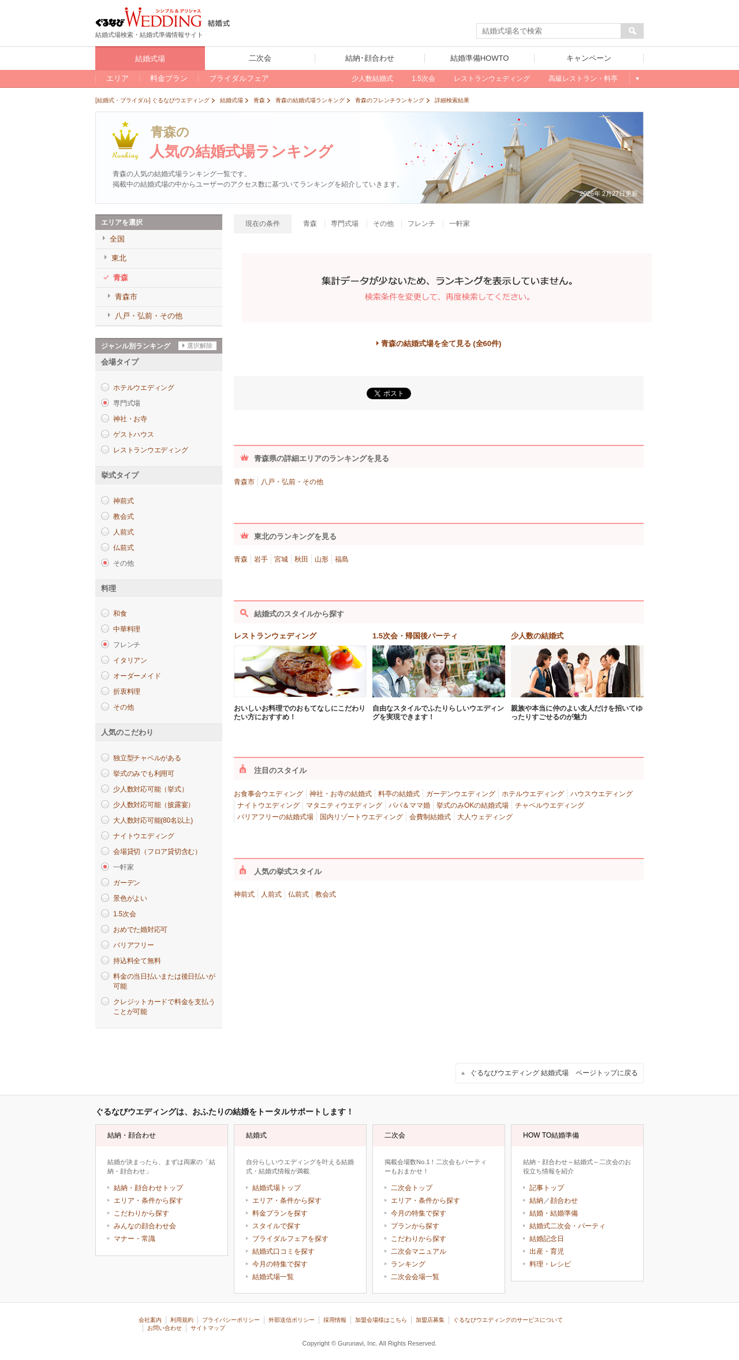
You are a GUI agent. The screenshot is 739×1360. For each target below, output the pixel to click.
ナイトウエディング (143, 836)
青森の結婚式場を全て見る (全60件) (441, 343)
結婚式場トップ (276, 1188)
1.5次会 (124, 914)
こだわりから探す (141, 1213)
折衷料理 (126, 692)
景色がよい (130, 898)
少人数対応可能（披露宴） (154, 805)
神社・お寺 (130, 419)
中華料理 (126, 629)
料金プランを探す (280, 1213)
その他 (123, 707)
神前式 (123, 501)
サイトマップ (208, 1328)
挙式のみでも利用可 (143, 774)
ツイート (389, 391)
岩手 (261, 559)
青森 (241, 559)
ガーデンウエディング (460, 794)
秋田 (301, 559)
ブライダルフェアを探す (290, 1239)
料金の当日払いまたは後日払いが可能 (164, 981)
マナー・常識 (134, 1239)
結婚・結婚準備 (553, 1213)
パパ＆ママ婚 (409, 805)
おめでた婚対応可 (140, 930)
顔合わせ (564, 1200)
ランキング (408, 1264)
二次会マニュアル (418, 1251)
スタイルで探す (276, 1226)
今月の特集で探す (280, 1264)
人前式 (123, 532)
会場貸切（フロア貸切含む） (157, 852)
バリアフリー (133, 945)
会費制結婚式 (430, 817)
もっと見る (636, 78)
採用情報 (334, 1320)
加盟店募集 (430, 1320)
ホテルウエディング (143, 388)
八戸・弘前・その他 (292, 482)
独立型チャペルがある (147, 758)
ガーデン (126, 883)
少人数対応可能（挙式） (150, 789)
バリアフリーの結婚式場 (275, 817)
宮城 (281, 559)
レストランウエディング (150, 450)
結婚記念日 (546, 1239)
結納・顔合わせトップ (148, 1188)
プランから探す (415, 1226)
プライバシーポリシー (231, 1320)
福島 (342, 559)
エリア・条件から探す (148, 1200)
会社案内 (150, 1320)
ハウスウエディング (601, 794)
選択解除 (199, 345)
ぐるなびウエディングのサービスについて (508, 1320)
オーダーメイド (137, 676)
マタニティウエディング (344, 805)
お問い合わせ (164, 1328)
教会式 (123, 516)
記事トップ (546, 1188)
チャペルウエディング (549, 805)
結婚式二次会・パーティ (567, 1226)
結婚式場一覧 (273, 1277)
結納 (536, 1200)
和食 (120, 614)
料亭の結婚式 (399, 794)
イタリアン (130, 660)
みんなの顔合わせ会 (145, 1226)
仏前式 (123, 548)
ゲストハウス (133, 434)
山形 (322, 559)
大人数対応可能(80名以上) (153, 820)
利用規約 (181, 1320)
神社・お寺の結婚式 (340, 794)
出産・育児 (546, 1251)
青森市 (244, 482)
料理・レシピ (550, 1264)
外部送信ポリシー (291, 1320)
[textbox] (549, 31)
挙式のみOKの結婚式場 (472, 805)
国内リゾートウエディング (361, 817)
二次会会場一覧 (415, 1277)
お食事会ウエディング (268, 794)
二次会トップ (411, 1188)
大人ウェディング (485, 817)
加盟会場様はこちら (381, 1320)
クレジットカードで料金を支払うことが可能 (164, 1007)
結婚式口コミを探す (283, 1251)
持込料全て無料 (137, 961)
